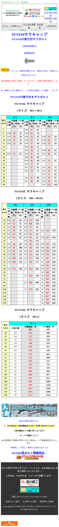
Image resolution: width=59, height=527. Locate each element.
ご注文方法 (51, 26)
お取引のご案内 (12, 501)
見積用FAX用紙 (46, 501)
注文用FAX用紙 (29, 501)
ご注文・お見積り (9, 524)
